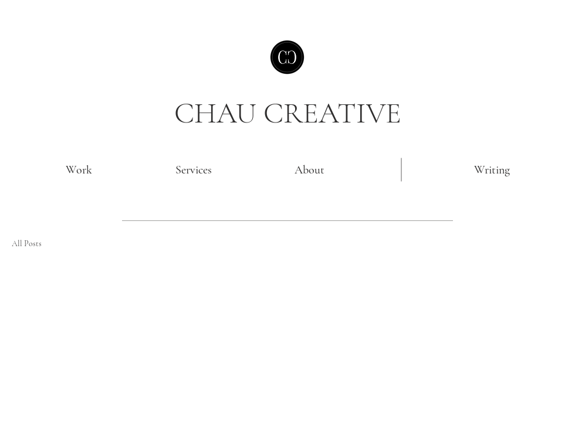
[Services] (193, 170)
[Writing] (491, 170)
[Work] (78, 170)
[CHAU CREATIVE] (287, 113)
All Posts (27, 244)
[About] (309, 170)
